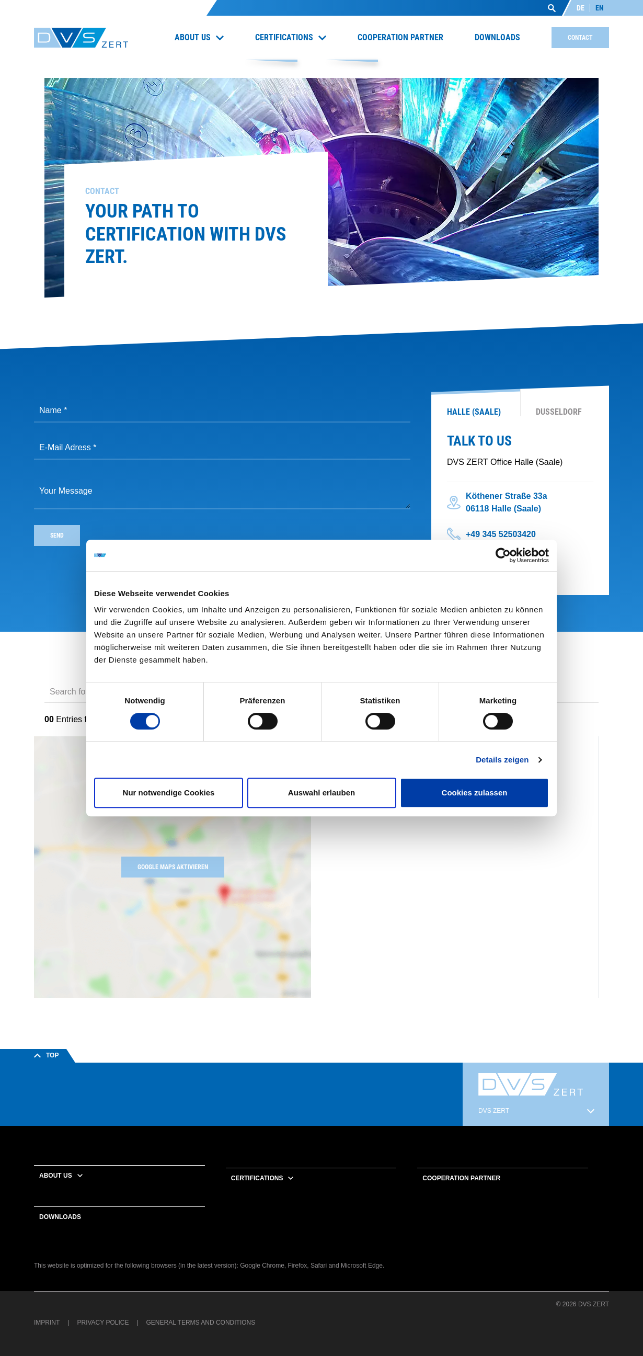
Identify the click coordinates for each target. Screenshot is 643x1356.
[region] (470, 867)
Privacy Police (103, 1322)
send (57, 535)
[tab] (475, 406)
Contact (580, 37)
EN (599, 8)
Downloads (60, 1217)
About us (55, 1175)
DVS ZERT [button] (493, 1110)
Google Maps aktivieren (172, 867)
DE (580, 8)
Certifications (257, 1178)
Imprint (47, 1322)
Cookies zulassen (475, 792)
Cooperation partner (461, 1178)
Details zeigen (502, 759)
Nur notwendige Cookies (169, 792)
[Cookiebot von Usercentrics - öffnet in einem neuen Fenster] (503, 555)
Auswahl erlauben (321, 792)
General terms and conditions (201, 1322)
